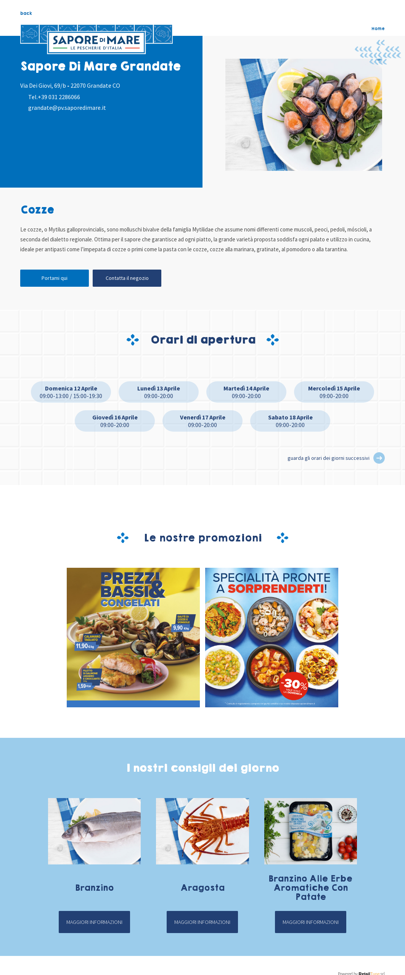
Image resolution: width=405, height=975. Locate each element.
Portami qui (55, 278)
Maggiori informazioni (94, 922)
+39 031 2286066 (59, 97)
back (26, 13)
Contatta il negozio (127, 278)
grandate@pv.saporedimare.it (67, 107)
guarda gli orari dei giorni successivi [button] (329, 458)
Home (378, 29)
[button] (379, 458)
